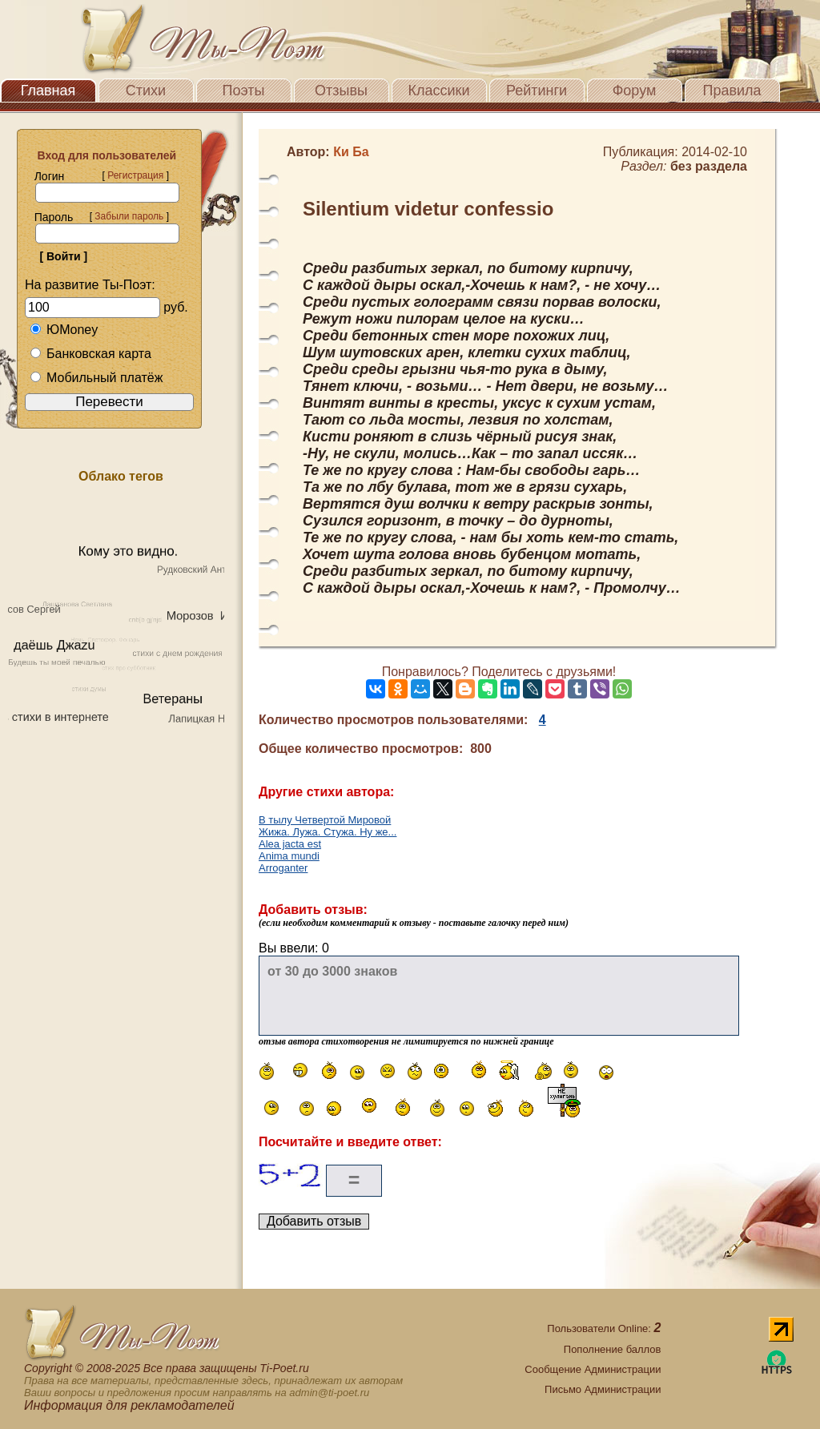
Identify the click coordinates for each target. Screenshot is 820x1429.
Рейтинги (536, 91)
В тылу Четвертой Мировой (325, 820)
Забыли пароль (128, 216)
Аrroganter (283, 868)
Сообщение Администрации (593, 1369)
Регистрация (135, 175)
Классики (439, 91)
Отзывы (341, 91)
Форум (635, 91)
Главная (48, 91)
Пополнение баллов (612, 1349)
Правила (731, 91)
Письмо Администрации (603, 1389)
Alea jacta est (290, 844)
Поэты (244, 91)
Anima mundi (289, 856)
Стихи (146, 91)
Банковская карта (90, 353)
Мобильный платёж (96, 377)
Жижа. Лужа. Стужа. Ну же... (327, 832)
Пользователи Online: (604, 1328)
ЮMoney (64, 329)
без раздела (708, 166)
